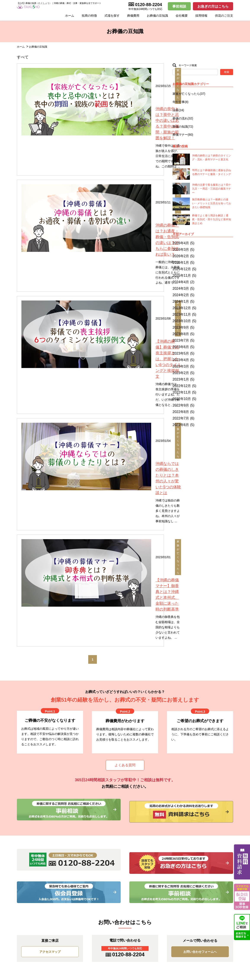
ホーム (69, 15)
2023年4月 (181, 360)
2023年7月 (181, 340)
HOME (21, 795)
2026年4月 (181, 243)
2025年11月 (182, 275)
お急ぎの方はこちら (213, 6)
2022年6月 (181, 425)
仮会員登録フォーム (208, 814)
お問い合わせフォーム (210, 801)
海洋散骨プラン (89, 827)
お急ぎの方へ (26, 801)
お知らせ (23, 808)
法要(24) (178, 110)
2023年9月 (181, 327)
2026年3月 (181, 249)
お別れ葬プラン (89, 801)
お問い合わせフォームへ (200, 703)
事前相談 (179, 6)
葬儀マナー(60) (183, 134)
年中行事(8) (180, 102)
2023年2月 (181, 373)
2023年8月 (181, 334)
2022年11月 (182, 392)
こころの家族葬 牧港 (152, 808)
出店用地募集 (147, 827)
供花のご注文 (224, 15)
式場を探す (112, 15)
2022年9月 (181, 405)
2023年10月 (182, 321)
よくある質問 (125, 528)
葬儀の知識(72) (183, 126)
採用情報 (201, 15)
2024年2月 (181, 295)
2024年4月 (181, 282)
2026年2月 (181, 256)
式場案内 (142, 795)
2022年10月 (182, 399)
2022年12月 (182, 386)
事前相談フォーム (207, 821)
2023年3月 (181, 366)
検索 (226, 72)
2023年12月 (182, 308)
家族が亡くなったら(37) (189, 93)
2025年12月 (182, 269)
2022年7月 (181, 418)
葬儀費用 (133, 15)
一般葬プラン (88, 821)
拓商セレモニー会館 (152, 801)
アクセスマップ (50, 703)
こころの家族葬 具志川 (154, 814)
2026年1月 (181, 262)
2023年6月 (181, 347)
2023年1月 (181, 379)
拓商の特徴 (89, 15)
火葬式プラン (88, 808)
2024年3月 (181, 288)
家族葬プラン (88, 814)
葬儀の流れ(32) (183, 118)
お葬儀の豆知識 (157, 15)
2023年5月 (181, 353)
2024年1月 (181, 301)
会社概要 (182, 15)
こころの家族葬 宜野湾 (154, 821)
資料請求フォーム (207, 808)
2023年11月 (182, 314)
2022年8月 (181, 412)
